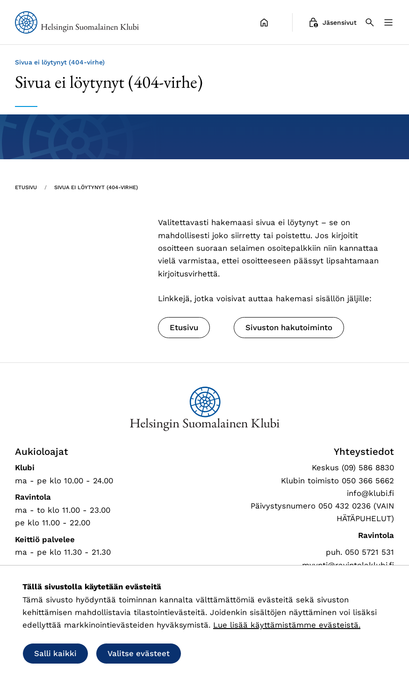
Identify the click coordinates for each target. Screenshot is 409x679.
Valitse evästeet (139, 653)
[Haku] (369, 22)
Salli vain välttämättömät (249, 653)
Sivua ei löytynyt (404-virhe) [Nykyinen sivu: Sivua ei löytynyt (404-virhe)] (96, 187)
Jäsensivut (332, 22)
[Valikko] (388, 22)
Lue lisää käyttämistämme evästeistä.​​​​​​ (286, 624)
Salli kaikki (55, 653)
